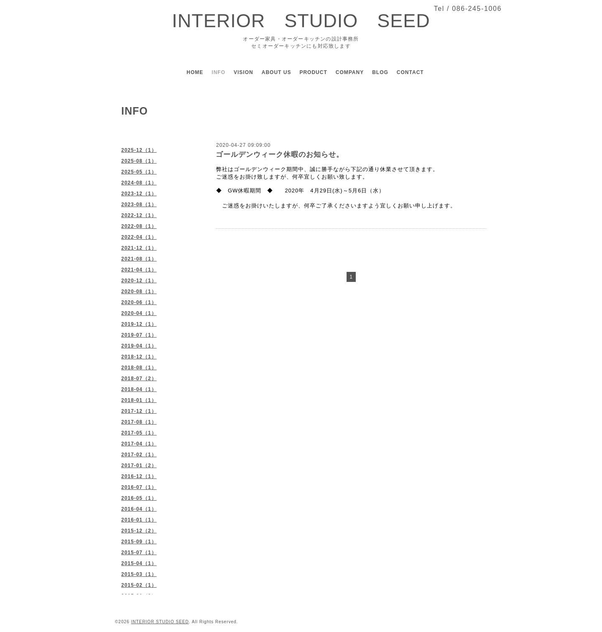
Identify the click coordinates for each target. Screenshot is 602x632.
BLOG (380, 72)
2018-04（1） (139, 389)
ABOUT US (276, 72)
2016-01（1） (139, 520)
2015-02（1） (139, 585)
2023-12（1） (139, 194)
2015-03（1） (139, 574)
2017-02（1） (139, 455)
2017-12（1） (139, 411)
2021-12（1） (139, 248)
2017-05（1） (139, 433)
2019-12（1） (139, 324)
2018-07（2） (139, 378)
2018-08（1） (139, 368)
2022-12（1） (139, 215)
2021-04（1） (139, 270)
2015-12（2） (139, 531)
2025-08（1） (139, 161)
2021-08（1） (139, 259)
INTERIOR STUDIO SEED (301, 20)
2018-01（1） (139, 400)
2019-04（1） (139, 346)
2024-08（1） (139, 183)
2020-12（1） (139, 281)
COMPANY (350, 72)
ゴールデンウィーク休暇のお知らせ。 (280, 155)
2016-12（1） (139, 476)
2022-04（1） (139, 237)
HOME (194, 72)
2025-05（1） (139, 172)
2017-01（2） (139, 465)
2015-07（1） (139, 552)
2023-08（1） (139, 204)
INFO (218, 72)
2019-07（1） (139, 335)
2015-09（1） (139, 542)
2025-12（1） (139, 150)
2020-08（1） (139, 291)
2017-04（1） (139, 444)
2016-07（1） (139, 487)
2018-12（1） (139, 357)
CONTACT (410, 72)
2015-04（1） (139, 563)
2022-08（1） (139, 226)
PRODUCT (313, 72)
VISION (243, 72)
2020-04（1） (139, 313)
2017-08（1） (139, 422)
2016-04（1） (139, 509)
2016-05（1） (139, 498)
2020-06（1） (139, 302)
